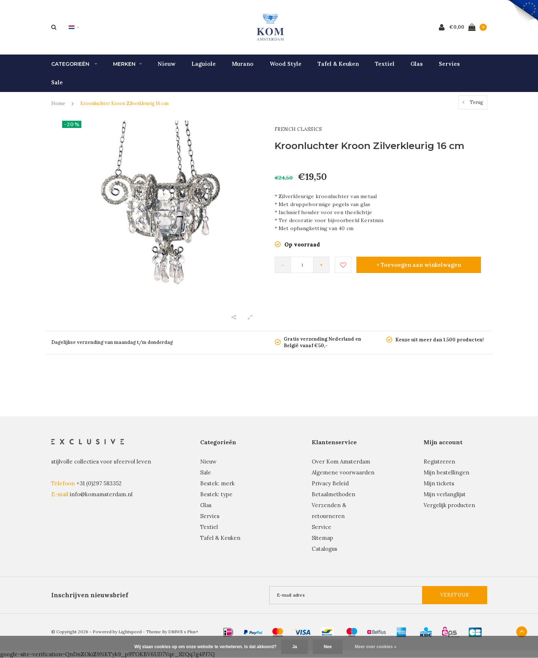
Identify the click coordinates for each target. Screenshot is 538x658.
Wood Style (286, 63)
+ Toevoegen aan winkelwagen (418, 264)
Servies (449, 63)
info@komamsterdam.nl (101, 494)
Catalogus (324, 548)
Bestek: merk (217, 483)
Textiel (385, 63)
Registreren (439, 461)
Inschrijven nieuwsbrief (89, 595)
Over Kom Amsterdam (341, 461)
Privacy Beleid (330, 483)
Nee (328, 646)
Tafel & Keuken (338, 63)
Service (321, 526)
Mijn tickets (439, 483)
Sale (57, 82)
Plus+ (192, 631)
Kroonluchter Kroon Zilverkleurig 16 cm (124, 103)
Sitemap (322, 537)
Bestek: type (216, 494)
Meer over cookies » (376, 646)
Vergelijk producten (449, 505)
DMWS (175, 631)
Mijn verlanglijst (445, 494)
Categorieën (74, 64)
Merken (127, 64)
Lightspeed (130, 631)
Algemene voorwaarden (343, 472)
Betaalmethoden (333, 494)
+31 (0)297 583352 (99, 483)
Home (58, 103)
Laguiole (203, 63)
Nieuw (166, 63)
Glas (416, 63)
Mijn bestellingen (446, 472)
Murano (243, 63)
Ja (294, 646)
